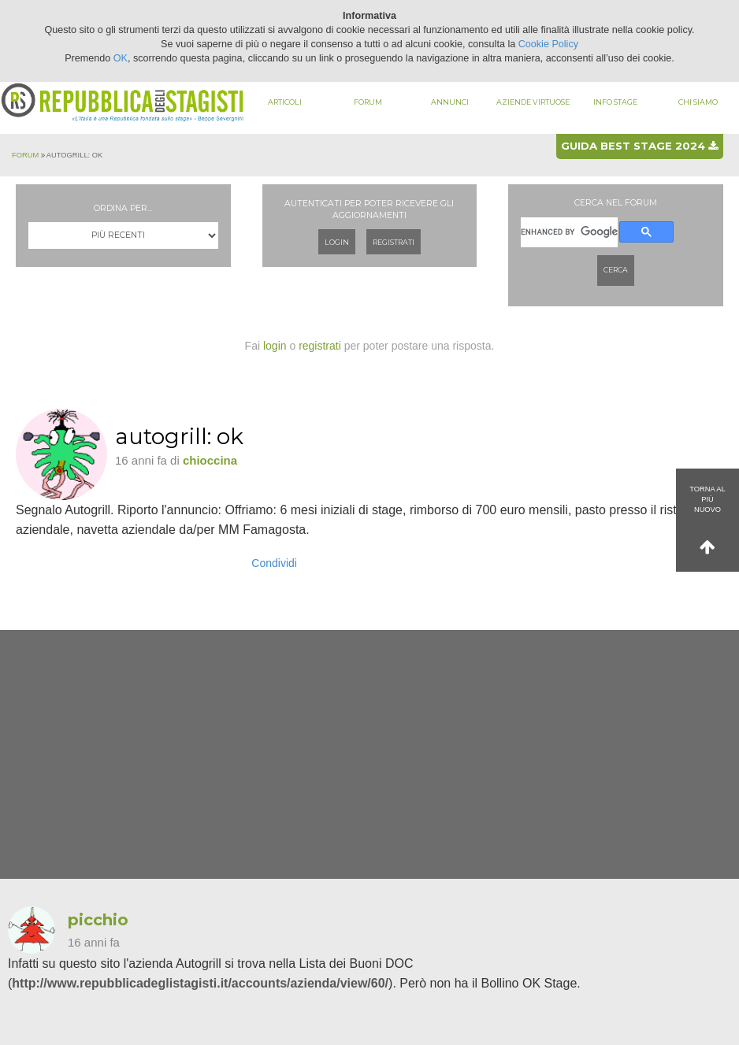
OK (120, 58)
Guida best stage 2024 (639, 145)
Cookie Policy (548, 44)
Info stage (615, 102)
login (275, 345)
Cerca (615, 269)
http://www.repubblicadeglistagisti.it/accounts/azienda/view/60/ (200, 983)
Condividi (274, 563)
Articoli (285, 102)
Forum (368, 102)
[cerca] (569, 232)
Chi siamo (698, 102)
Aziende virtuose (533, 102)
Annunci (450, 102)
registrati (320, 345)
